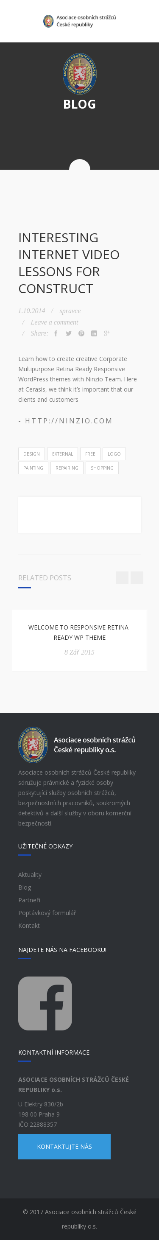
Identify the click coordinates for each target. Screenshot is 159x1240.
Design (31, 454)
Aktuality (30, 875)
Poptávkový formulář (47, 913)
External (62, 454)
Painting (33, 468)
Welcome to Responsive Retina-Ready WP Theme (79, 632)
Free (90, 454)
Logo (114, 454)
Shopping (102, 468)
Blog (24, 887)
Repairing (67, 468)
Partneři (29, 900)
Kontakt (29, 925)
